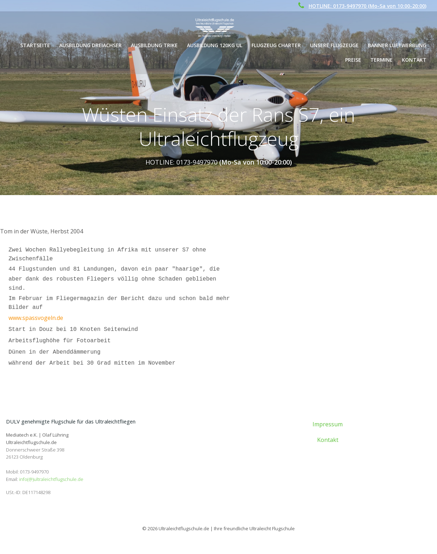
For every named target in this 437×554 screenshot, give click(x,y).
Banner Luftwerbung (398, 45)
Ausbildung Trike (155, 45)
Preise (354, 59)
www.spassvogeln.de (36, 319)
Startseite (36, 45)
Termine (382, 59)
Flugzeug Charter (277, 45)
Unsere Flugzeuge (335, 45)
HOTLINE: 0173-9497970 (181, 162)
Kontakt (415, 59)
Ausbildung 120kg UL (215, 45)
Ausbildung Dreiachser (91, 45)
